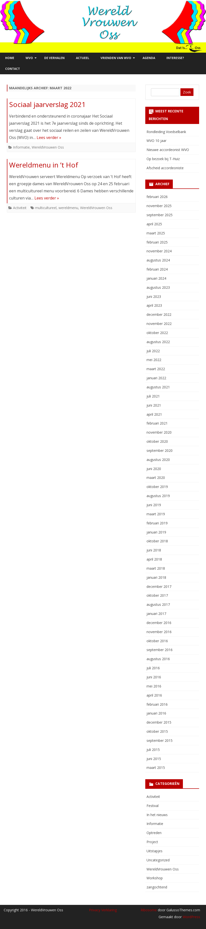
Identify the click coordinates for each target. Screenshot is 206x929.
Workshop (155, 878)
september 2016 (160, 649)
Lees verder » (49, 137)
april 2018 (154, 559)
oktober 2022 (157, 332)
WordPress (191, 916)
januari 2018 (156, 577)
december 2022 (159, 314)
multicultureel (46, 207)
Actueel (82, 58)
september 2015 (160, 740)
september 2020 (160, 450)
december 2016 (159, 622)
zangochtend (157, 887)
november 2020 (159, 432)
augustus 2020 (158, 459)
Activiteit (20, 207)
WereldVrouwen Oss (48, 147)
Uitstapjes (154, 851)
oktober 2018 (157, 541)
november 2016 (159, 631)
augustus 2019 (158, 495)
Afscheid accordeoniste (165, 168)
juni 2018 (154, 550)
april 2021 (154, 414)
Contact (12, 69)
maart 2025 (156, 233)
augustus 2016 (158, 658)
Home (9, 58)
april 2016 (154, 695)
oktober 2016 (157, 641)
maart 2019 (156, 514)
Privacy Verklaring (103, 910)
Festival (153, 805)
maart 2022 (156, 368)
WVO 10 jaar (156, 140)
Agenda (149, 58)
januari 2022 (156, 378)
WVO (29, 58)
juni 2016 (154, 677)
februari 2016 (157, 704)
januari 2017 (156, 613)
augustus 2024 (158, 260)
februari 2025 (157, 242)
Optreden (154, 832)
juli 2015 (153, 749)
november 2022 (159, 323)
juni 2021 (154, 405)
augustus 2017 (158, 604)
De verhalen (54, 58)
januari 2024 (156, 278)
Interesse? (175, 58)
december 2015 (159, 722)
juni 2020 (154, 468)
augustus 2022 (158, 341)
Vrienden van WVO (116, 58)
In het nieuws (157, 814)
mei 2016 (154, 686)
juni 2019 (154, 505)
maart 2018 (156, 568)
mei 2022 (154, 359)
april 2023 (154, 305)
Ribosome (149, 910)
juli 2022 (153, 351)
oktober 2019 (157, 486)
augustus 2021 (158, 387)
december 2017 (159, 586)
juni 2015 (154, 758)
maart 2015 (156, 767)
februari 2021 (157, 423)
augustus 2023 (158, 287)
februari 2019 (157, 523)
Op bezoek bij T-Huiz (163, 158)
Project (152, 841)
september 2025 (160, 215)
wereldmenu (68, 207)
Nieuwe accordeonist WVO (168, 149)
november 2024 (159, 251)
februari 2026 (157, 196)
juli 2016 (153, 668)
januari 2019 (156, 532)
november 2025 (159, 205)
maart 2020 (156, 477)
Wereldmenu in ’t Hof (43, 164)
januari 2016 (156, 713)
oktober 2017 (157, 595)
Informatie (21, 147)
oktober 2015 (157, 731)
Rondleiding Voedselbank (166, 131)
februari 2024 (157, 269)
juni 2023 (154, 296)
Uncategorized (158, 860)
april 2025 (154, 224)
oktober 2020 (157, 441)
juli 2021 (153, 396)
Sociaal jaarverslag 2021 (47, 104)
